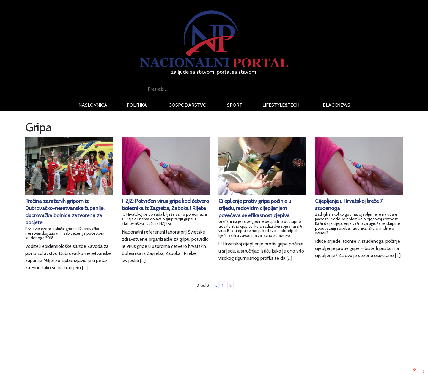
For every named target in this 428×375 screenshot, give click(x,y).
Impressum (91, 328)
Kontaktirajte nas (97, 357)
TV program (92, 364)
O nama (88, 350)
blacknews (336, 105)
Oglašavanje (92, 335)
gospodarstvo (188, 105)
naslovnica (92, 105)
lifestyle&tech (280, 105)
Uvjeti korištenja (96, 343)
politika (137, 105)
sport (234, 105)
